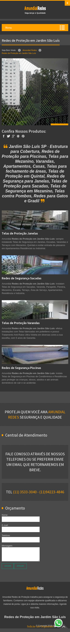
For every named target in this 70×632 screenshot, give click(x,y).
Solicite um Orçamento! (45, 626)
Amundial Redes (30, 50)
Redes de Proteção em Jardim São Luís (19, 53)
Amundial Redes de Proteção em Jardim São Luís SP (35, 10)
